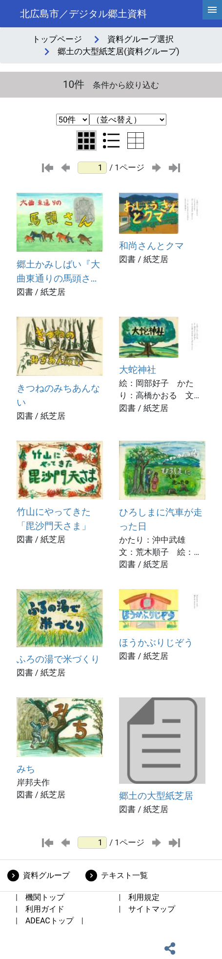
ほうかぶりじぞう (156, 642)
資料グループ (46, 875)
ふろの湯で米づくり (58, 659)
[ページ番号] (92, 168)
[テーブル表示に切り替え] (135, 140)
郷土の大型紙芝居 (156, 795)
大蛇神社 (137, 369)
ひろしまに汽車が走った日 (160, 519)
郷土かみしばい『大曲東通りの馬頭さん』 (58, 272)
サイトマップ (151, 909)
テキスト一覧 (124, 875)
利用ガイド (44, 909)
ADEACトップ (49, 920)
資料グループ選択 (140, 39)
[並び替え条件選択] (127, 119)
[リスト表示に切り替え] (111, 140)
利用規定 (144, 897)
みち (26, 769)
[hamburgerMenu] (212, 10)
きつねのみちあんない (58, 395)
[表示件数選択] (72, 119)
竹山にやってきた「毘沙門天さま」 (54, 518)
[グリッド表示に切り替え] (86, 140)
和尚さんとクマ (151, 245)
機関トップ (44, 897)
